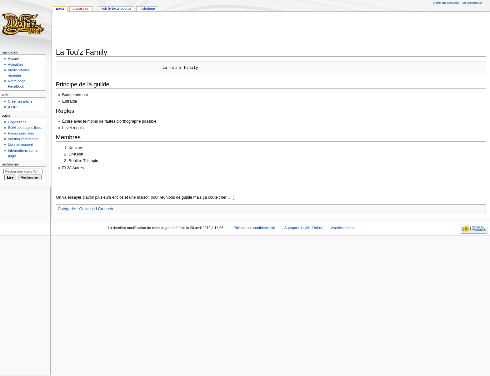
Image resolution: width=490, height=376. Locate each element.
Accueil (13, 58)
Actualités (15, 64)
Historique (147, 8)
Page (60, 8)
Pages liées (17, 122)
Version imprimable (23, 139)
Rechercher (10, 164)
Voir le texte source (116, 8)
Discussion (80, 8)
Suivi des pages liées (25, 128)
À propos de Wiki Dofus (303, 228)
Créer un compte (446, 2)
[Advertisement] (169, 30)
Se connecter (472, 2)
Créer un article (20, 101)
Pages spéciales (21, 133)
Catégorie (66, 209)
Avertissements (343, 228)
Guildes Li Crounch (96, 209)
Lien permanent (20, 144)
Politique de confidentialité (254, 228)
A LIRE (13, 107)
